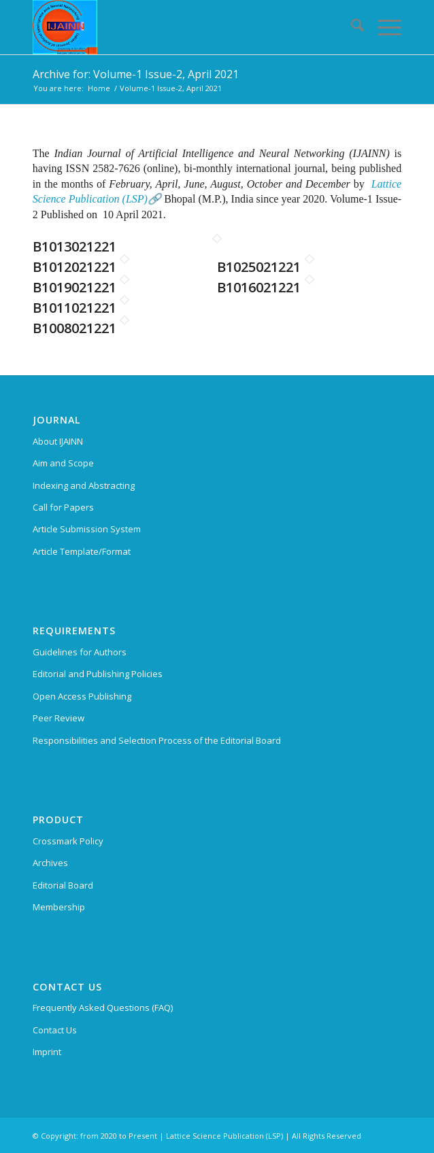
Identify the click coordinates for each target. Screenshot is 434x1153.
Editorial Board (63, 885)
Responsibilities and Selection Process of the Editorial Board (157, 740)
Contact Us (55, 1030)
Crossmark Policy (68, 841)
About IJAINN (58, 441)
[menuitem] (350, 27)
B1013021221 (74, 246)
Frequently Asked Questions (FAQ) (103, 1007)
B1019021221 (74, 287)
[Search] (350, 27)
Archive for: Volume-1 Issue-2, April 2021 (136, 74)
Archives (50, 863)
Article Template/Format (82, 551)
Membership (59, 907)
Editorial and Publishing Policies (98, 674)
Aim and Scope (63, 463)
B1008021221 (74, 328)
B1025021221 (259, 267)
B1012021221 (74, 267)
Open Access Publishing (82, 696)
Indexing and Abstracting (84, 485)
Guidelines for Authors (80, 652)
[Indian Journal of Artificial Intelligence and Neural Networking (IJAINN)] (180, 27)
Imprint (47, 1052)
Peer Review (58, 718)
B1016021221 (259, 287)
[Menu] (382, 27)
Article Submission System (87, 529)
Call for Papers (63, 507)
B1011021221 (74, 307)
